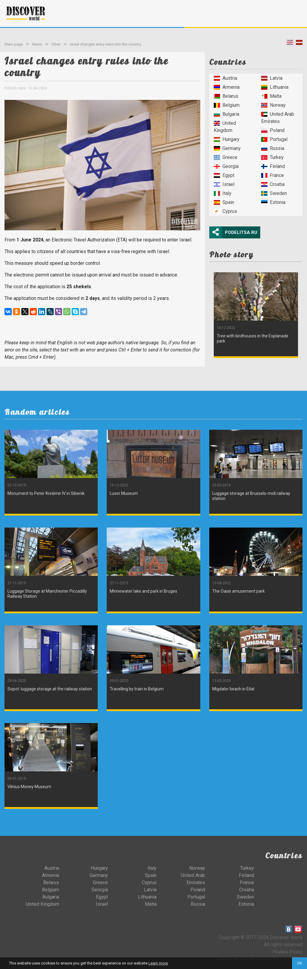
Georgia (226, 166)
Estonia (273, 202)
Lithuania (274, 87)
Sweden (274, 193)
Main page (13, 44)
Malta (271, 96)
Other (56, 44)
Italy (222, 193)
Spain (224, 202)
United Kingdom (225, 126)
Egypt (224, 175)
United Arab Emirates (277, 117)
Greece (225, 157)
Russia (272, 148)
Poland (273, 130)
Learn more (158, 963)
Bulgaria (226, 114)
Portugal (274, 139)
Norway (273, 105)
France (272, 175)
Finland (273, 166)
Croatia (273, 184)
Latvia (271, 78)
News (37, 44)
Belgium (227, 105)
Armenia (227, 87)
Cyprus (225, 211)
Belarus (226, 96)
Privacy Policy (288, 952)
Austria (225, 78)
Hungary (227, 139)
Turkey (272, 157)
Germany (227, 148)
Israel (224, 184)
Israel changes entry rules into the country (105, 44)
